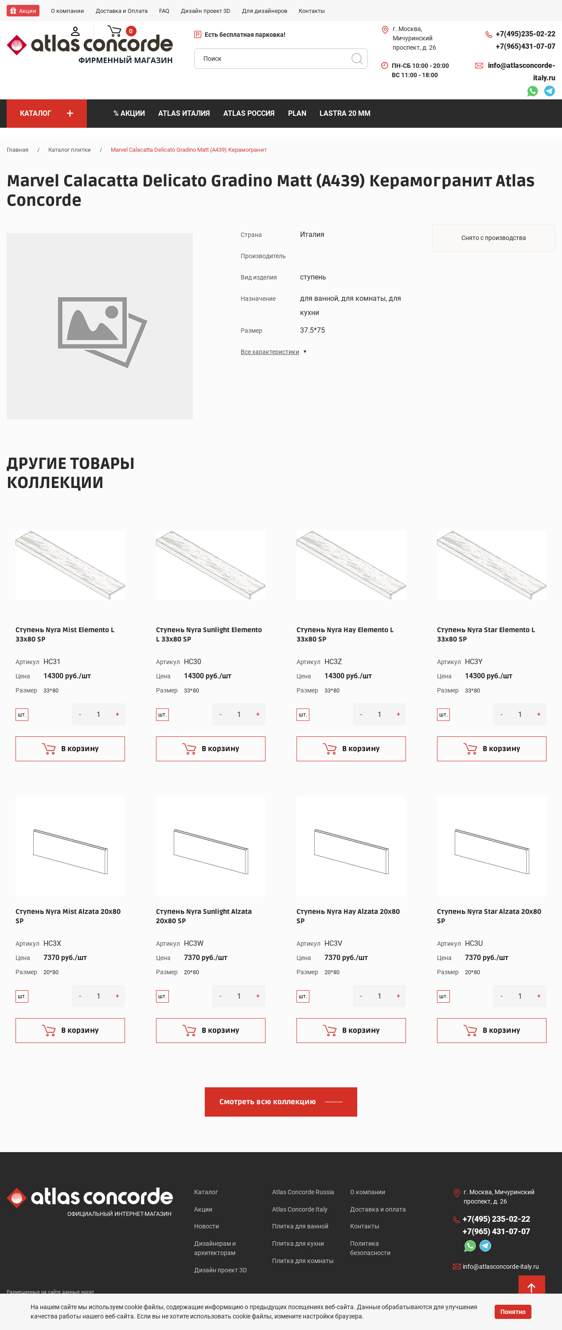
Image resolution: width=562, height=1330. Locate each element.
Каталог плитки (69, 149)
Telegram (549, 92)
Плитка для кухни (298, 1243)
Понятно (513, 1311)
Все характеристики (270, 351)
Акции (203, 1209)
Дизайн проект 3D (220, 1270)
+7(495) (525, 34)
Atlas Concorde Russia (303, 1192)
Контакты (364, 1226)
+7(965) (525, 46)
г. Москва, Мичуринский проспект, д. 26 (414, 38)
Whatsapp (532, 92)
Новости (206, 1226)
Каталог (206, 1192)
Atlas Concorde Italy (300, 1209)
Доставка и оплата (378, 1209)
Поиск (357, 58)
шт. (22, 714)
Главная (17, 149)
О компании (367, 1192)
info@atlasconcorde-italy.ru (521, 71)
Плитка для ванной (300, 1226)
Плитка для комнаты (303, 1261)
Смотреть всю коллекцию (267, 1102)
